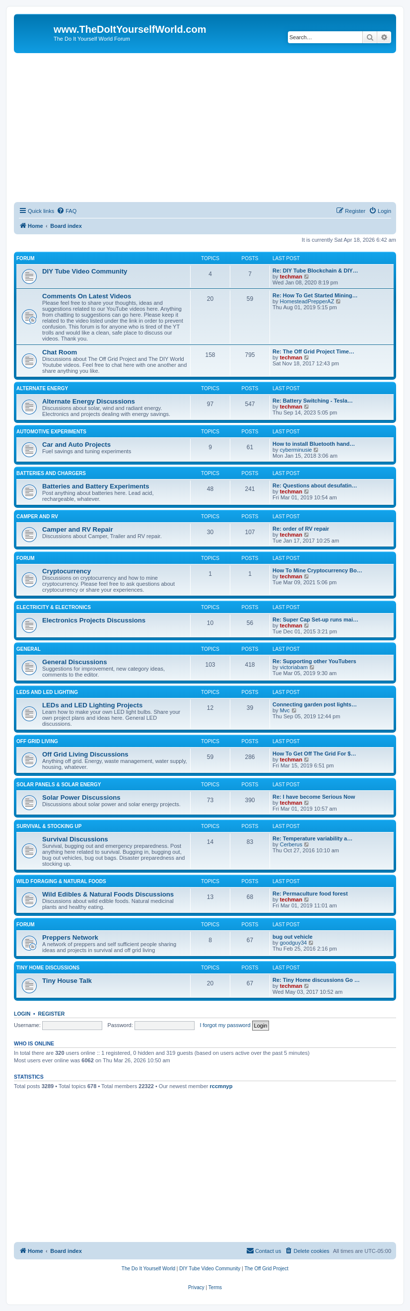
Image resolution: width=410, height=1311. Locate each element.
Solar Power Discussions (81, 797)
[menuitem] (66, 211)
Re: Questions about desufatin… (315, 485)
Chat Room (59, 352)
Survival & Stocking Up (49, 826)
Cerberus (291, 844)
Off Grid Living (37, 741)
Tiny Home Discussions (47, 967)
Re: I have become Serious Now (314, 797)
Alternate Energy (42, 388)
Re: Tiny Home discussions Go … (316, 980)
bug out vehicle (293, 937)
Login (22, 1014)
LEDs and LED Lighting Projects (92, 705)
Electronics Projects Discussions (93, 620)
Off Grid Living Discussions (85, 754)
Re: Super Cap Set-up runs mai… (315, 619)
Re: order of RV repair (301, 529)
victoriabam (294, 667)
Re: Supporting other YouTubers (314, 661)
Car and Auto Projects (76, 444)
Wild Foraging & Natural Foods (61, 881)
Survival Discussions (75, 839)
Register (51, 1014)
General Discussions (74, 662)
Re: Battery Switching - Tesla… (313, 401)
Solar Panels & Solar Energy (58, 784)
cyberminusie (296, 450)
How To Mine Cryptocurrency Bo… (317, 570)
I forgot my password (225, 1025)
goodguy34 (293, 943)
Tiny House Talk (67, 980)
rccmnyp (221, 1086)
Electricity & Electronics (53, 607)
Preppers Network (70, 937)
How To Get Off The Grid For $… (314, 754)
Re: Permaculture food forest (310, 894)
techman (291, 276)
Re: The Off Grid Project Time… (313, 351)
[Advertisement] (205, 127)
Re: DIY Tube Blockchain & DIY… (315, 271)
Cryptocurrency (66, 571)
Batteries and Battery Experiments (95, 486)
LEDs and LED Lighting (47, 692)
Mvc (285, 710)
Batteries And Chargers (51, 473)
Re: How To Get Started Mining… (315, 295)
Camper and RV (37, 516)
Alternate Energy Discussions (88, 401)
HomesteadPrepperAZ (307, 301)
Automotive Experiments (51, 431)
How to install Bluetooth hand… (314, 444)
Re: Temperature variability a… (312, 838)
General (28, 649)
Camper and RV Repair (77, 529)
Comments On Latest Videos (86, 296)
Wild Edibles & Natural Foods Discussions (108, 894)
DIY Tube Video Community (84, 271)
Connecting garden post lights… (315, 704)
